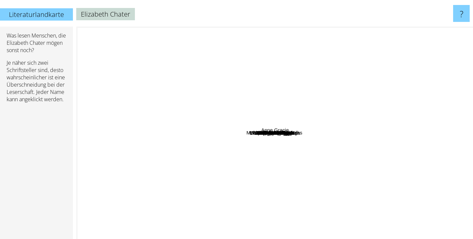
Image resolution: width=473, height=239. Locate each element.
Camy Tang (215, 175)
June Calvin (181, 97)
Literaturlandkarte (36, 14)
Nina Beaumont (224, 118)
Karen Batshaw (264, 202)
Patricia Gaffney (101, 90)
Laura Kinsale (149, 171)
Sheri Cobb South (235, 109)
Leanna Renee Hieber (307, 60)
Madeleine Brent (151, 151)
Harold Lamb (245, 103)
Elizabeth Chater (274, 133)
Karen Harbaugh (333, 113)
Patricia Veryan (351, 139)
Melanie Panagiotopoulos (204, 142)
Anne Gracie (450, 88)
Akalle (162, 134)
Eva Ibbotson (231, 207)
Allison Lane (179, 108)
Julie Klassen (285, 75)
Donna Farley (407, 105)
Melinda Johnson (319, 121)
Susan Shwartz (95, 141)
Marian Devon (306, 99)
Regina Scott (100, 152)
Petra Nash (256, 53)
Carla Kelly (312, 197)
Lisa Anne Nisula (280, 70)
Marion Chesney (328, 196)
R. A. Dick (330, 99)
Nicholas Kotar (299, 178)
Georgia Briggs (344, 123)
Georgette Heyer (439, 191)
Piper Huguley (234, 228)
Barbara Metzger (313, 55)
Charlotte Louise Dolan (264, 154)
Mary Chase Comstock (227, 153)
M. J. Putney (291, 88)
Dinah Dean (365, 148)
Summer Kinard (298, 110)
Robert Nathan (363, 120)
